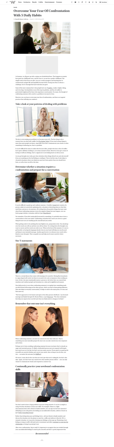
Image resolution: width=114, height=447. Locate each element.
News (20, 2)
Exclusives (27, 2)
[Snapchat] (89, 2)
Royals (34, 2)
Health (15, 7)
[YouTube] (75, 2)
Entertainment (49, 2)
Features (59, 2)
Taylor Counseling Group (25, 413)
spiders (50, 88)
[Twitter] (79, 2)
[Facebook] (72, 2)
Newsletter (103, 2)
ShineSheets (46, 213)
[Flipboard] (82, 2)
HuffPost (38, 354)
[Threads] (93, 2)
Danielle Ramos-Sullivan (21, 19)
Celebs (41, 2)
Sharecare (50, 297)
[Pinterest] (86, 2)
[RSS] (96, 2)
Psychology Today (44, 141)
